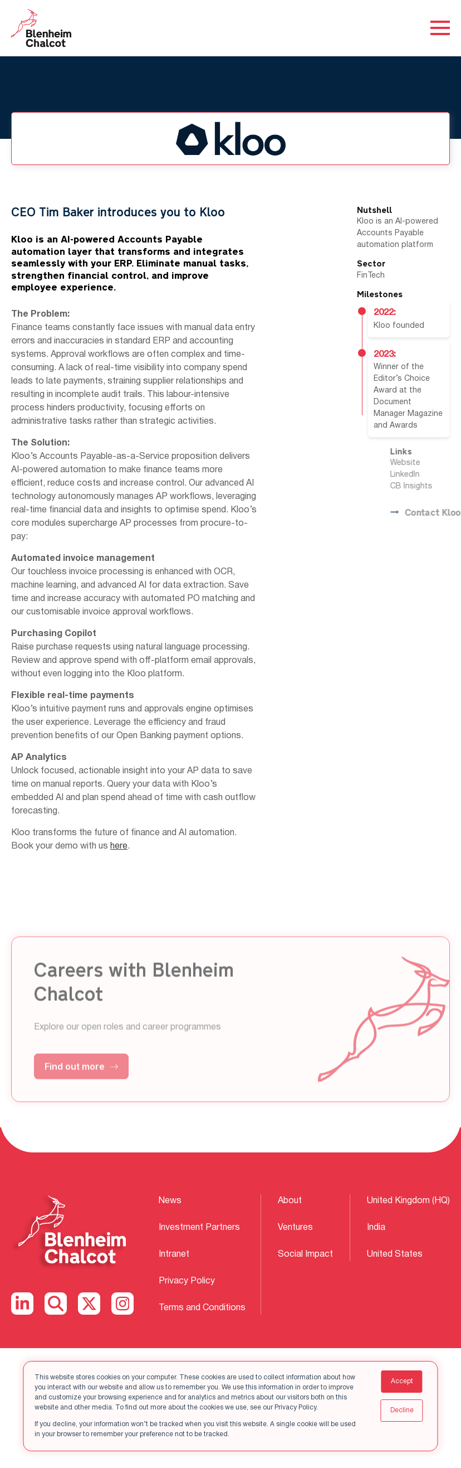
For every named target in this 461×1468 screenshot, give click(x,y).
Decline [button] (402, 1410)
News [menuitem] (170, 1201)
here (118, 846)
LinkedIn (420, 474)
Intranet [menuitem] (174, 1255)
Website (420, 463)
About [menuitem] (290, 1201)
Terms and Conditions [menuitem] (202, 1310)
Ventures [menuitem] (295, 1228)
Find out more (81, 1081)
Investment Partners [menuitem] (199, 1228)
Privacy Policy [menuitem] (187, 1283)
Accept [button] (402, 1381)
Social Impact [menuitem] (305, 1255)
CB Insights (426, 486)
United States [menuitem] (395, 1255)
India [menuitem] (376, 1228)
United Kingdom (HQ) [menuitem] (408, 1201)
